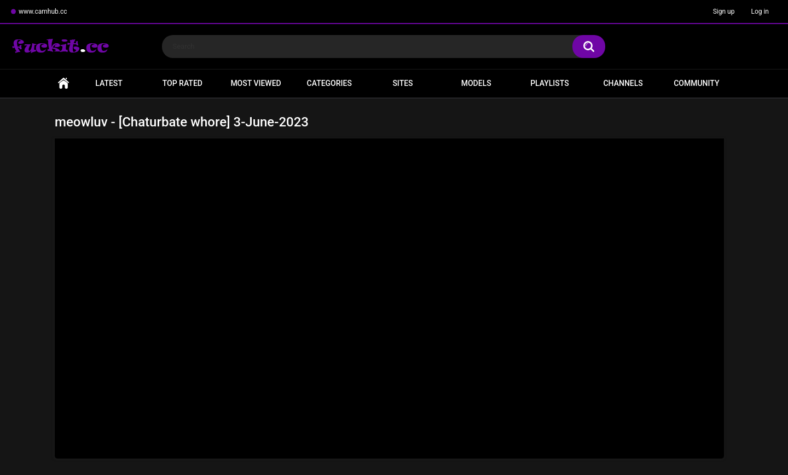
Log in (760, 11)
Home (63, 83)
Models (476, 83)
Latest (109, 83)
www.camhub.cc (43, 11)
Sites (402, 83)
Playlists (549, 83)
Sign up (724, 11)
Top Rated (182, 83)
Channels (622, 83)
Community (696, 83)
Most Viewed (255, 83)
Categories (329, 83)
